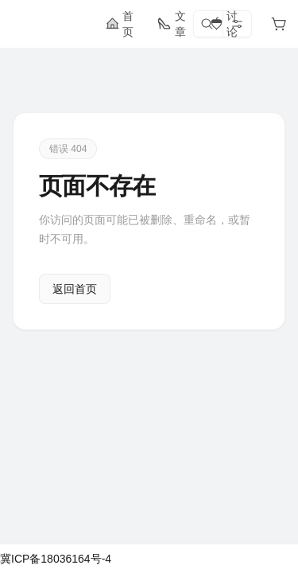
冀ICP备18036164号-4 (55, 558)
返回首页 (74, 289)
